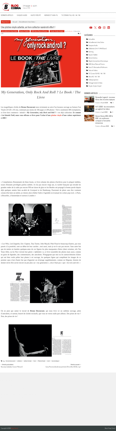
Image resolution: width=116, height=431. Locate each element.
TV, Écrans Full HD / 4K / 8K (70, 15)
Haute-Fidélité (36, 15)
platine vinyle (56, 115)
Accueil (15, 22)
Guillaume (69, 31)
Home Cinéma (93, 58)
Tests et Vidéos (93, 70)
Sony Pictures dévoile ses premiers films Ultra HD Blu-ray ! (63, 367)
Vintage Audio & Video (95, 83)
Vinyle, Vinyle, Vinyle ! (57, 31)
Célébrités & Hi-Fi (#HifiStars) (98, 49)
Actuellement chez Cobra (27, 22)
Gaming (91, 52)
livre (35, 361)
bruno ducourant (10, 361)
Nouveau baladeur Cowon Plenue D (12, 367)
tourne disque (55, 361)
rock (48, 361)
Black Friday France (110, 428)
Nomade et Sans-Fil (51, 15)
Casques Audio (22, 15)
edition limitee (27, 361)
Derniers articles (7, 15)
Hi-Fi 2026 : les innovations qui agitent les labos (105, 108)
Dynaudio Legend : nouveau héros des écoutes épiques (105, 98)
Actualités (92, 39)
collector (19, 361)
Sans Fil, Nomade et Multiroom (98, 67)
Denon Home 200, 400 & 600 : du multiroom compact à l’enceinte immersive (104, 119)
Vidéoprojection (93, 80)
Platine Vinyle (41, 361)
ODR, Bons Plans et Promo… (40, 31)
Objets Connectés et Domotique (98, 61)
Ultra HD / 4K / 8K (94, 77)
